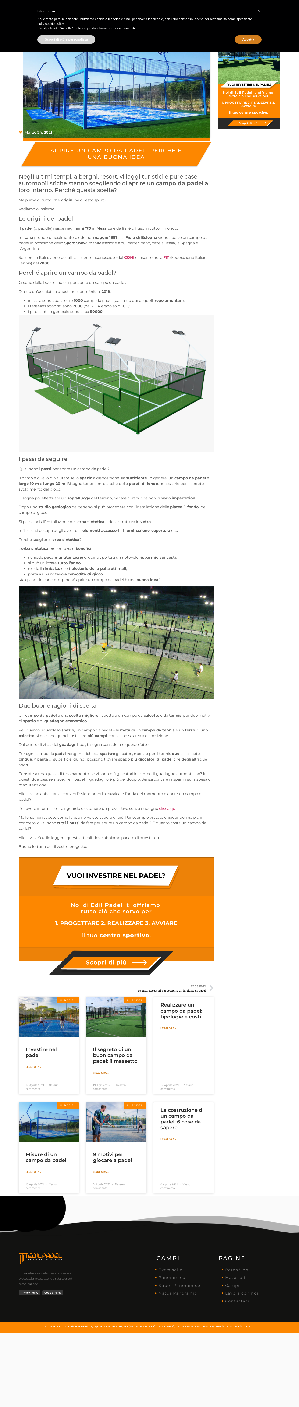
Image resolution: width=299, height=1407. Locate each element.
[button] (259, 1366)
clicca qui (167, 808)
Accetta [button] (248, 1394)
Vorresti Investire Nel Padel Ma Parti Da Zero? (149, 19)
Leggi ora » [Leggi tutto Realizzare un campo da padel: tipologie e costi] (168, 1028)
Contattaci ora (257, 6)
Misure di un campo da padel (46, 1157)
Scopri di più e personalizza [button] (66, 1394)
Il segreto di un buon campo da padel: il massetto (115, 1055)
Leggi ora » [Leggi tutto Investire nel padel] (34, 1067)
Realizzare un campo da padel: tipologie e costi (181, 1010)
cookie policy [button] (54, 1378)
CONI (129, 257)
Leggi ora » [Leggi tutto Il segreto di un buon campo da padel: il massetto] (101, 1072)
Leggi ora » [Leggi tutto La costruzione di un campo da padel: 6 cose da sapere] (168, 1139)
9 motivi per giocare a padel (112, 1157)
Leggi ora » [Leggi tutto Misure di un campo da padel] (34, 1172)
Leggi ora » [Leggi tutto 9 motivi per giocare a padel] (101, 1172)
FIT (166, 257)
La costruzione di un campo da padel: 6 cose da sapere (182, 1119)
